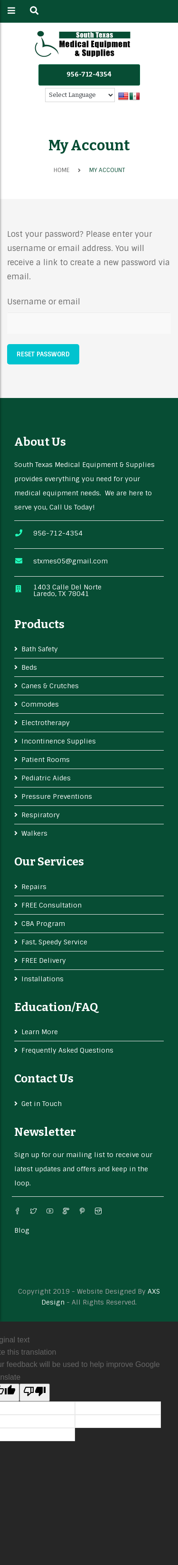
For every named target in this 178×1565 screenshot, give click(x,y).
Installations (42, 979)
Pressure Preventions (56, 796)
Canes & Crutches (50, 686)
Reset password (43, 354)
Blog (21, 1230)
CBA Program (43, 923)
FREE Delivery (43, 960)
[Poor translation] (34, 1392)
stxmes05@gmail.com (70, 561)
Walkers (34, 833)
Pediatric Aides (46, 778)
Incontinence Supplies (58, 741)
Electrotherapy (45, 722)
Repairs (34, 886)
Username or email (43, 302)
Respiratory (40, 815)
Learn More (39, 1032)
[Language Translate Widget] (80, 95)
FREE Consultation (51, 905)
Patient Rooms (45, 759)
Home (61, 170)
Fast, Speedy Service (54, 942)
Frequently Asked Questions (67, 1050)
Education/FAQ (56, 1007)
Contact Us (44, 1078)
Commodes (40, 704)
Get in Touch (41, 1103)
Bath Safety (39, 649)
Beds (29, 667)
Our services (49, 861)
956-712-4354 (89, 74)
